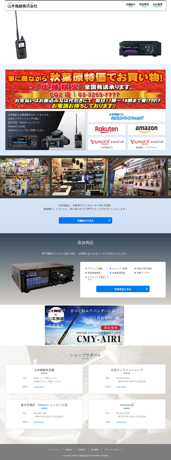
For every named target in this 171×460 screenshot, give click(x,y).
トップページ (54, 450)
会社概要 (157, 5)
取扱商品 (144, 5)
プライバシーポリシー (113, 450)
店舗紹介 (130, 5)
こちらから (38, 387)
